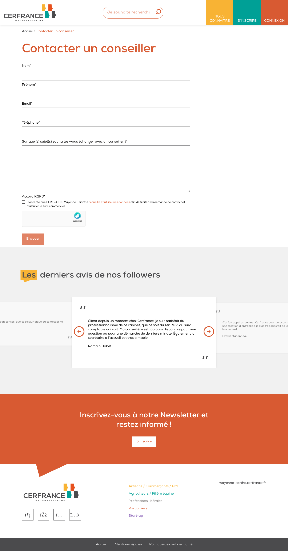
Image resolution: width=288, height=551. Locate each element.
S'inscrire (247, 21)
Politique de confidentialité (170, 544)
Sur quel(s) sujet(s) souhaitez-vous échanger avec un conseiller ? (106, 166)
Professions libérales (145, 501)
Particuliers (138, 508)
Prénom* (106, 91)
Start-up (136, 516)
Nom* (106, 72)
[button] (79, 336)
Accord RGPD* (106, 202)
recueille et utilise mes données (109, 202)
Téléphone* (106, 129)
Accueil (27, 31)
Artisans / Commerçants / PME (154, 486)
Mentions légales (128, 544)
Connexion (274, 21)
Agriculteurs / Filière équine (151, 494)
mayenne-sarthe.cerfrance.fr (242, 483)
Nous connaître (220, 19)
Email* (106, 110)
